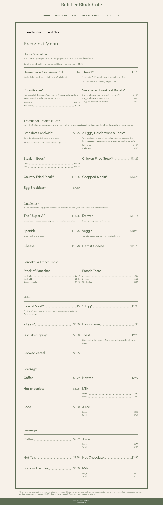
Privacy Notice (81, 502)
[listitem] (99, 81)
